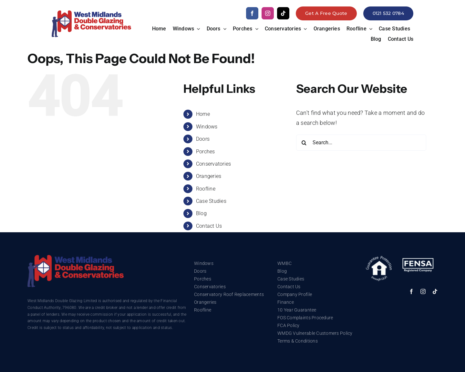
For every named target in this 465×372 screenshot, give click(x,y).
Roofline (205, 189)
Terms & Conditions (297, 341)
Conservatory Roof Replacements (229, 294)
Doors (203, 139)
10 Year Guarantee (296, 309)
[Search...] (361, 143)
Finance (285, 302)
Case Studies (211, 201)
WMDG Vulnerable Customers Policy (315, 333)
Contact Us (209, 226)
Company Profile (294, 294)
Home (203, 114)
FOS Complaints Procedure (305, 317)
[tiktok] (283, 13)
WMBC (284, 263)
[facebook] (252, 13)
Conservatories (213, 164)
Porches (205, 151)
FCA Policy (288, 325)
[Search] (304, 143)
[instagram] (268, 13)
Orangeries (209, 176)
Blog (201, 213)
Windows (207, 127)
